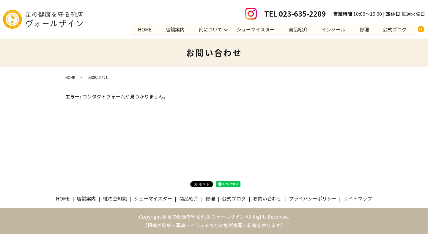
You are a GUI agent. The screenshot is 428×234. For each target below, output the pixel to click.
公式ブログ (395, 29)
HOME (143, 29)
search (421, 29)
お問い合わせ (267, 198)
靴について (209, 29)
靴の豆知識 (115, 198)
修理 (364, 29)
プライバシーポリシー (312, 198)
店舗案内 (173, 29)
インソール (333, 29)
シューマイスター (254, 29)
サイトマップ (358, 198)
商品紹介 (297, 29)
